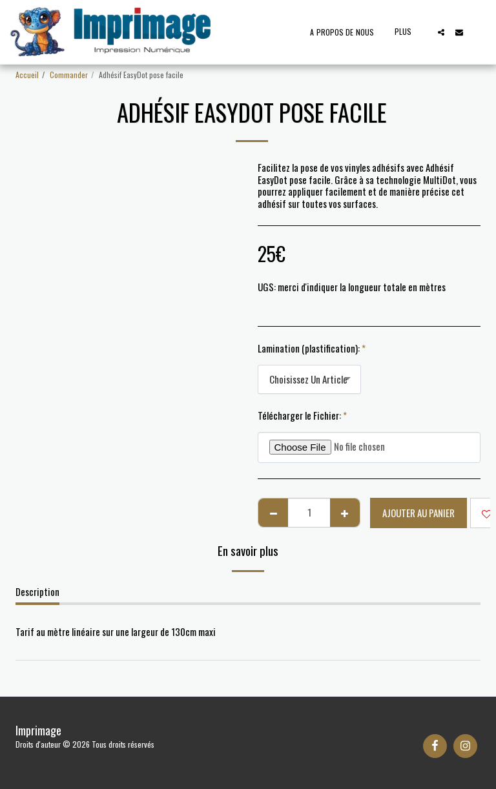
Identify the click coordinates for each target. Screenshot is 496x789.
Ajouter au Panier (418, 513)
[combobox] (309, 379)
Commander (69, 74)
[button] (441, 32)
